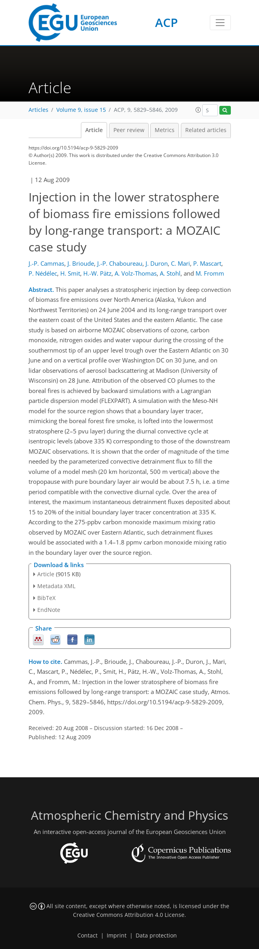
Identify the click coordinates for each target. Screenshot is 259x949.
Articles (38, 109)
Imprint (117, 935)
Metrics (165, 130)
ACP (166, 22)
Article (94, 130)
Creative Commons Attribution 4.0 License (128, 914)
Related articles (205, 130)
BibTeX (46, 598)
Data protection (156, 935)
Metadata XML (56, 586)
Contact (87, 935)
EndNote (48, 609)
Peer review (128, 130)
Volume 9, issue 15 (81, 109)
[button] (198, 109)
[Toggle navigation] (220, 22)
